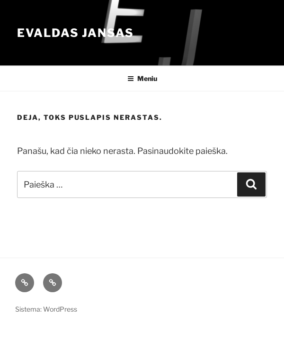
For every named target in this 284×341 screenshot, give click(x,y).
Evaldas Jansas (75, 33)
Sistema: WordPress (46, 309)
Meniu (142, 78)
